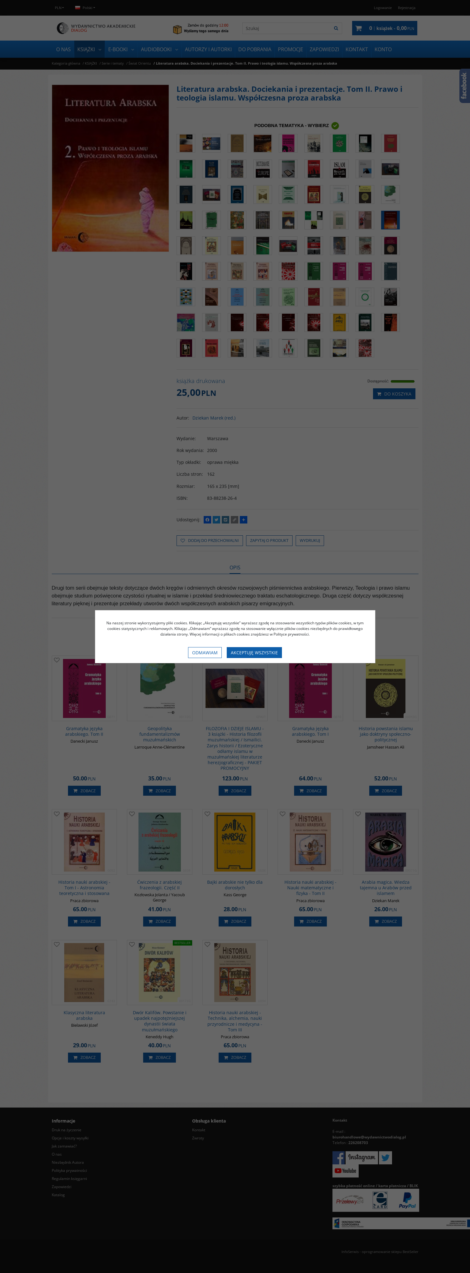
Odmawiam (205, 653)
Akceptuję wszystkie (254, 653)
